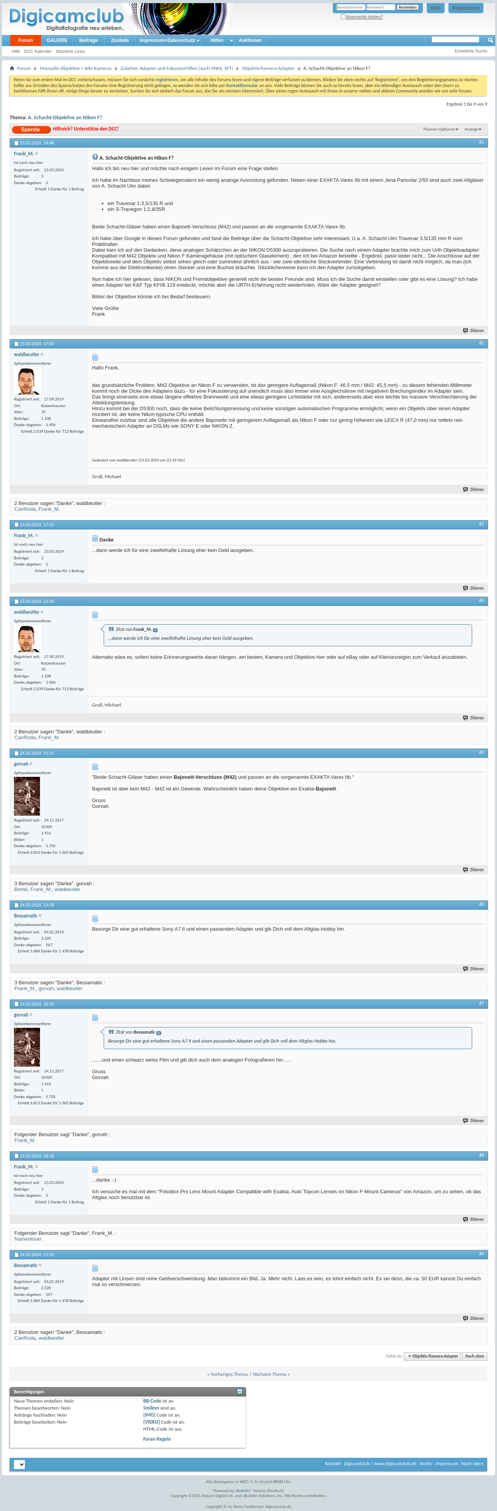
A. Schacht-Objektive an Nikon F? (65, 117)
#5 (481, 752)
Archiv (425, 1463)
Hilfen (216, 40)
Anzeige (471, 129)
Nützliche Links (70, 51)
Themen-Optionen (439, 129)
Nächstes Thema (269, 1374)
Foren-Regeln (157, 1439)
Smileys (151, 1408)
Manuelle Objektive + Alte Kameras (75, 68)
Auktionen (250, 40)
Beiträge (88, 40)
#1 (481, 142)
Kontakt (333, 1463)
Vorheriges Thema (229, 1374)
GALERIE (57, 40)
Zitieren (474, 330)
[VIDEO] (151, 1422)
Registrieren (466, 8)
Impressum (446, 1463)
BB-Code (152, 1401)
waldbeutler (67, 889)
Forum (25, 40)
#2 (481, 343)
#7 (481, 1003)
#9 (481, 1254)
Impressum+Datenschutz (167, 40)
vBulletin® (243, 1490)
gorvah (46, 988)
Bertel (21, 889)
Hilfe (436, 8)
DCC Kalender (38, 51)
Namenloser (28, 1239)
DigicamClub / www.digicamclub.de (380, 1463)
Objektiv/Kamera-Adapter (268, 68)
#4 (481, 600)
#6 (481, 904)
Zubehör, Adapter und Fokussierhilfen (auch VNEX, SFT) (176, 68)
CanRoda (25, 509)
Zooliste (120, 40)
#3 (481, 524)
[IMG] (149, 1415)
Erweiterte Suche (471, 51)
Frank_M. (49, 509)
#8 (481, 1155)
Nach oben (474, 1356)
